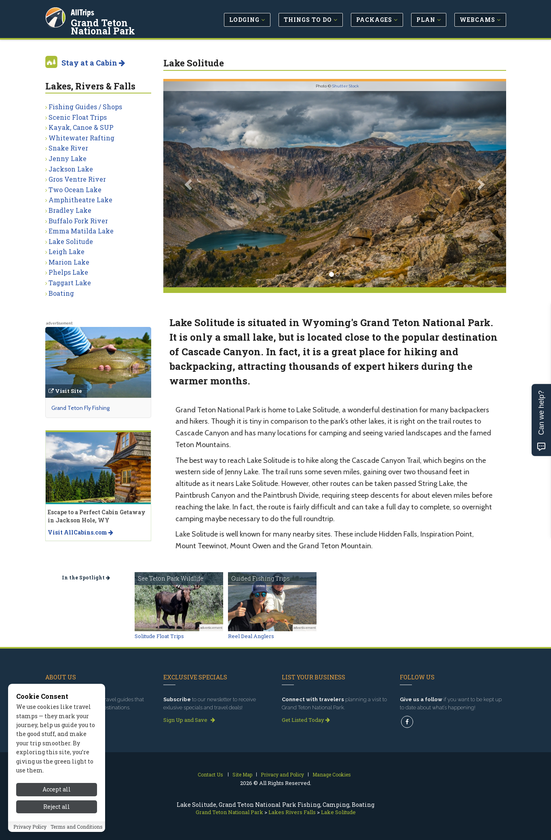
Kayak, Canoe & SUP (81, 127)
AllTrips (83, 11)
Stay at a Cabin (93, 63)
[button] (189, 184)
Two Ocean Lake (75, 189)
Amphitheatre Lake (80, 199)
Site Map (242, 774)
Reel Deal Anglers (251, 636)
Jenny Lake (68, 158)
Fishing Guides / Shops (85, 106)
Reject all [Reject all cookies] (56, 806)
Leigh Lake (66, 251)
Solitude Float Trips (159, 636)
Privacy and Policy (282, 774)
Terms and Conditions (77, 826)
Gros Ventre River (77, 179)
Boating (61, 293)
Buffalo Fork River (78, 220)
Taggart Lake (70, 282)
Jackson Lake (71, 169)
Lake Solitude (71, 241)
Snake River (68, 148)
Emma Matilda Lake (81, 231)
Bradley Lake (70, 210)
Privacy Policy (29, 826)
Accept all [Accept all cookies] (56, 789)
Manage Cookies (331, 774)
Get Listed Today (306, 719)
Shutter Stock (345, 86)
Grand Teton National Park (121, 26)
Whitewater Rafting (81, 138)
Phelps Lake (68, 272)
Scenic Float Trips (78, 117)
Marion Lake (69, 262)
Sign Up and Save (189, 719)
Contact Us (210, 774)
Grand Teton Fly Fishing (80, 408)
